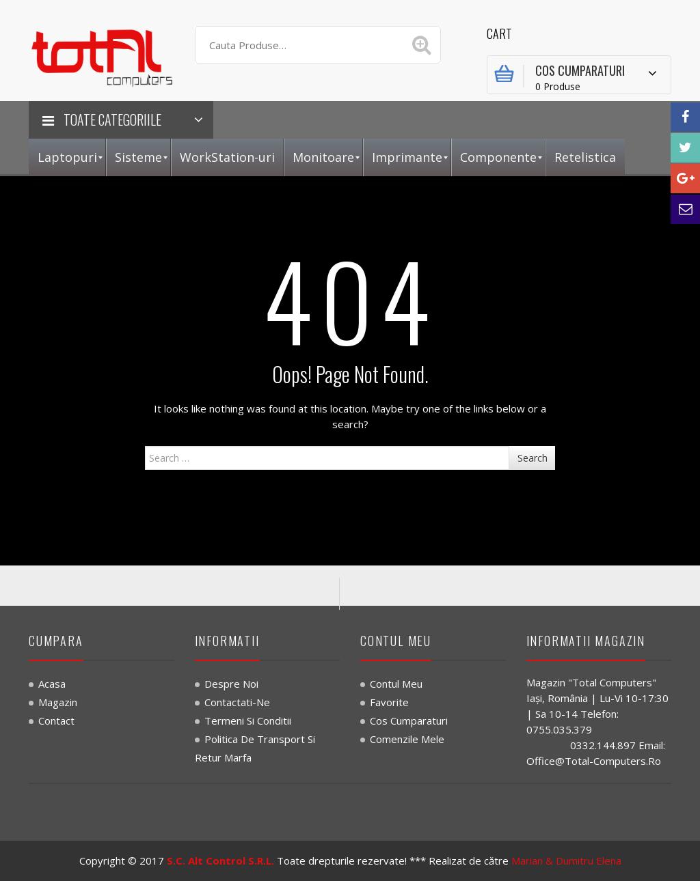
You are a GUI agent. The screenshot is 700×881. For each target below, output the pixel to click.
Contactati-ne (237, 702)
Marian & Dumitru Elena (566, 860)
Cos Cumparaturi (409, 720)
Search (532, 457)
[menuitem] (67, 157)
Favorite (389, 702)
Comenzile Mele (407, 739)
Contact (56, 720)
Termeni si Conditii (247, 720)
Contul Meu (396, 683)
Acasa (52, 683)
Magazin (57, 702)
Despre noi (231, 683)
